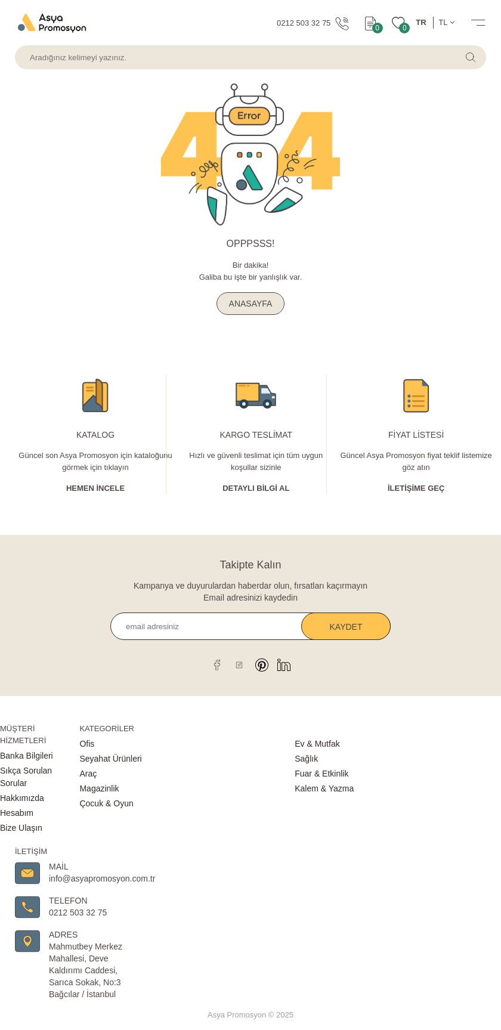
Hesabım (16, 813)
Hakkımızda (22, 798)
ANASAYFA (251, 303)
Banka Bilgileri (26, 755)
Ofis (86, 743)
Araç (88, 773)
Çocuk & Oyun (106, 803)
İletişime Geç (416, 488)
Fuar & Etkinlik (321, 773)
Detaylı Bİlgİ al (255, 488)
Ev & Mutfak (317, 743)
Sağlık (306, 758)
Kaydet (346, 627)
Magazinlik (99, 788)
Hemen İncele (95, 488)
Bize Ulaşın (21, 828)
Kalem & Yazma (324, 788)
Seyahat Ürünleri (110, 758)
